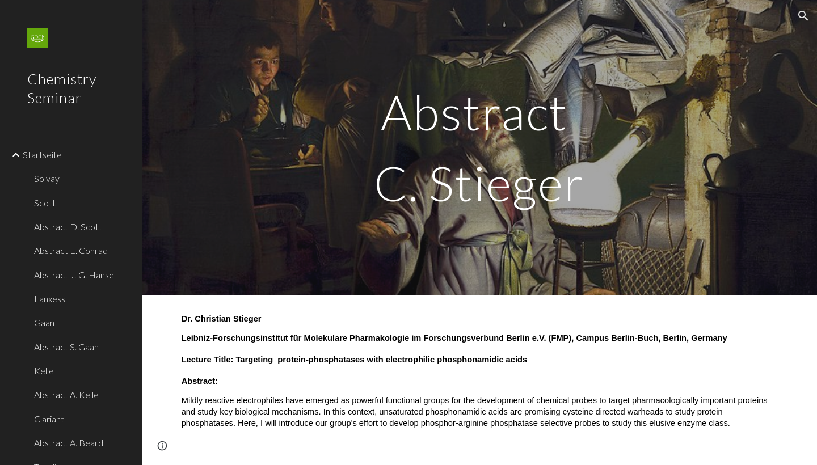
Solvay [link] (47, 178)
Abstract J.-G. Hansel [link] (75, 274)
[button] (803, 15)
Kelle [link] (44, 370)
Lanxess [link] (49, 298)
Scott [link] (45, 202)
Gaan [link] (44, 322)
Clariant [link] (49, 418)
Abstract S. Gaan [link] (66, 346)
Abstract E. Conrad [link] (71, 250)
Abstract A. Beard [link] (68, 442)
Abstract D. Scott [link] (68, 226)
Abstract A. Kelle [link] (66, 394)
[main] (479, 147)
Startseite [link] (42, 154)
